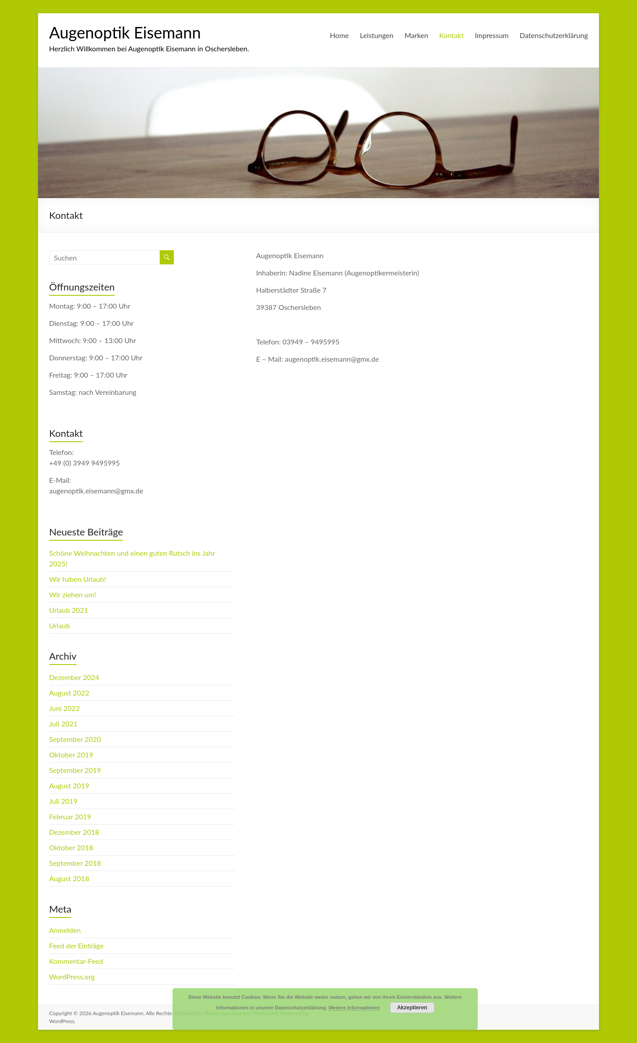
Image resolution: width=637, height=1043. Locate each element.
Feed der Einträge (76, 945)
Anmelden (65, 930)
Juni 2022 (64, 708)
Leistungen (377, 35)
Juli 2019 (63, 801)
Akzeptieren (412, 1008)
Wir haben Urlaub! (77, 579)
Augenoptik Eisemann (125, 32)
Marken (416, 35)
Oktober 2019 (71, 754)
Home (339, 35)
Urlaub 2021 (68, 610)
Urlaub (59, 625)
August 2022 (69, 692)
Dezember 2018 (74, 832)
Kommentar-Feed (76, 961)
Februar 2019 (70, 816)
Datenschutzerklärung (554, 35)
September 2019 (75, 770)
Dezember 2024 (74, 677)
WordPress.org (72, 976)
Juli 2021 (63, 723)
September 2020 (75, 739)
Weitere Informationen (354, 1007)
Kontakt (451, 35)
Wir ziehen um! (72, 594)
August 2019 (69, 785)
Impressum (491, 35)
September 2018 (75, 863)
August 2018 (69, 878)
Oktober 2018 (71, 847)
